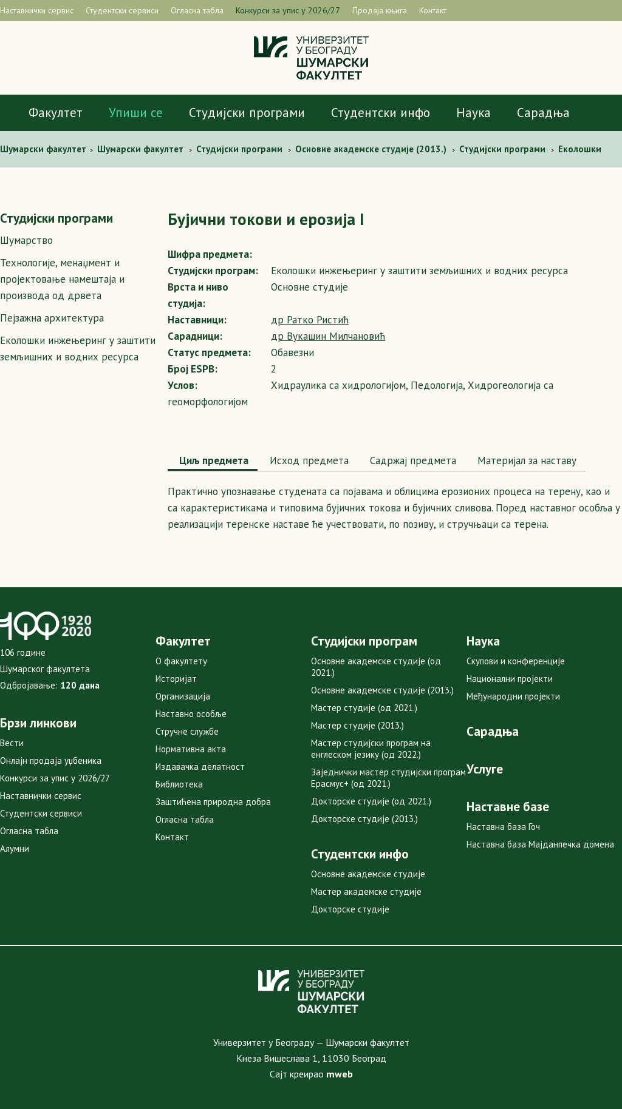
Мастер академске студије (366, 891)
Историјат (176, 678)
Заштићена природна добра (213, 801)
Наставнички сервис (36, 10)
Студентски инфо (380, 112)
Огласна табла (197, 10)
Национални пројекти (509, 678)
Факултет (56, 112)
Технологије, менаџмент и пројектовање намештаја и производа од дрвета (62, 279)
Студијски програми (247, 112)
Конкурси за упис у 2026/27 (288, 10)
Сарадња (543, 112)
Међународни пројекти (513, 696)
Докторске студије (350, 909)
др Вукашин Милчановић (328, 336)
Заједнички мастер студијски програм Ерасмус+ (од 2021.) (388, 777)
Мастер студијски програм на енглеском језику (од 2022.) (371, 748)
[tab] (213, 462)
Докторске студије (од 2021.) (371, 801)
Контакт (432, 10)
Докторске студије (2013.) (364, 818)
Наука (473, 112)
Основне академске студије (368, 874)
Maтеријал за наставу (525, 460)
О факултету (181, 661)
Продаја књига (379, 10)
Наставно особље (191, 714)
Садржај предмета (411, 460)
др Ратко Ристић (310, 319)
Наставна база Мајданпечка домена (540, 844)
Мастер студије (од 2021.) (364, 707)
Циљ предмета (212, 460)
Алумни (14, 848)
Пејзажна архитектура (52, 318)
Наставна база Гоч (503, 826)
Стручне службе (187, 731)
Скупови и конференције (515, 661)
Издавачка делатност (200, 766)
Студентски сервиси (122, 10)
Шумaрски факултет (44, 149)
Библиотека (179, 784)
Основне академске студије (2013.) (382, 690)
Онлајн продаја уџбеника (50, 760)
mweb (339, 1074)
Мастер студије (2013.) (357, 725)
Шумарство (26, 240)
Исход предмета (308, 460)
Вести (12, 743)
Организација (183, 696)
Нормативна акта (191, 749)
